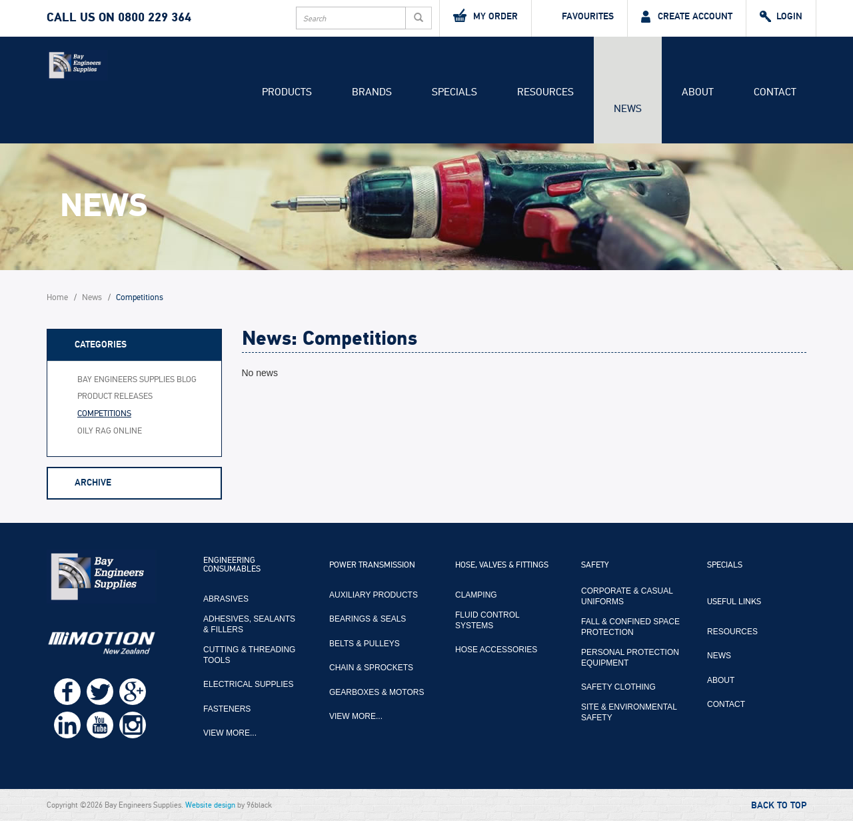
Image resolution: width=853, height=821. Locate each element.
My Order (485, 15)
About (698, 92)
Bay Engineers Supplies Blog (137, 380)
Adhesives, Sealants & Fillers (249, 624)
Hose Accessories (496, 649)
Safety (595, 565)
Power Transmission (372, 565)
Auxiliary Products (373, 595)
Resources (545, 92)
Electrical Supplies (248, 684)
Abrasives (226, 599)
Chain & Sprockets (371, 667)
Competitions (104, 414)
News (628, 108)
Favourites (579, 16)
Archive (93, 482)
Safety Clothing (618, 687)
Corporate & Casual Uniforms (626, 596)
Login (781, 16)
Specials (454, 92)
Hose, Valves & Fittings (501, 565)
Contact (775, 92)
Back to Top (778, 805)
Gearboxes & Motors (376, 692)
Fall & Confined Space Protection (630, 627)
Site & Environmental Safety (628, 712)
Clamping (476, 595)
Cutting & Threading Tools (249, 655)
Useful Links (734, 602)
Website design (210, 805)
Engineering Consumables (232, 565)
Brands (372, 92)
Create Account (686, 16)
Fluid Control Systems (487, 620)
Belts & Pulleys (364, 643)
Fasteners (227, 709)
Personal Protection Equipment (630, 658)
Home (57, 297)
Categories (101, 344)
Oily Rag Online (109, 431)
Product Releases (115, 396)
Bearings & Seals (367, 619)
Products (287, 92)
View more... (230, 733)
